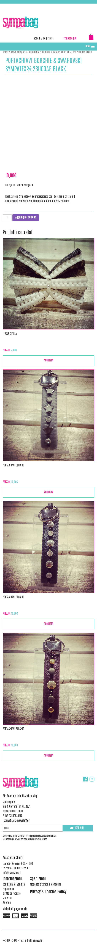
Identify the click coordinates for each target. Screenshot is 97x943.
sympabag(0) (69, 38)
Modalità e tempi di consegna (45, 884)
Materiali (7, 898)
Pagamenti (8, 889)
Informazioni (12, 879)
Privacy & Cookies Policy (48, 892)
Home (5, 52)
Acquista (48, 360)
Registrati (48, 38)
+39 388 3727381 (18, 5)
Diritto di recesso (12, 893)
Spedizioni (38, 879)
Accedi (37, 38)
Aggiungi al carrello (25, 217)
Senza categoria (19, 52)
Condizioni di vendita (14, 884)
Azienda (7, 902)
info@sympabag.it (49, 5)
